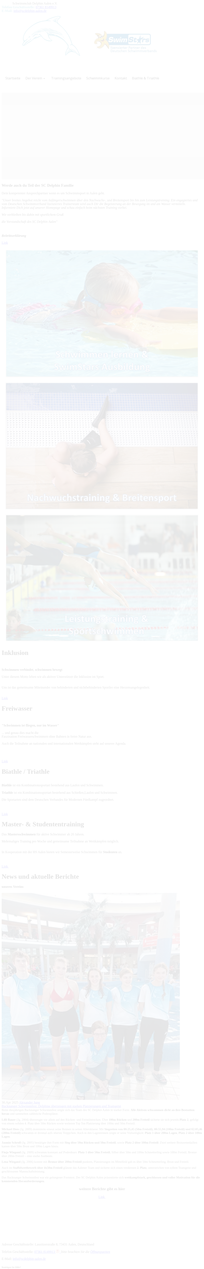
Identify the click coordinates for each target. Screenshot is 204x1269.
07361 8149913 (46, 7)
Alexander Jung (29, 1102)
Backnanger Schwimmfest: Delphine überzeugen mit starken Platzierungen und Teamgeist (61, 1106)
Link (5, 242)
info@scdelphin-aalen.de (29, 11)
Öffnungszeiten (100, 1252)
